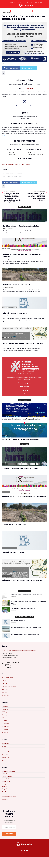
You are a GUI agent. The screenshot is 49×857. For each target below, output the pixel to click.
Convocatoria (24, 386)
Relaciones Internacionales (9, 796)
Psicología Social (6, 794)
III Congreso (5, 726)
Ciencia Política (6, 779)
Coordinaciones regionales (9, 686)
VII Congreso (5, 715)
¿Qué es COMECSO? (7, 678)
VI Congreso (5, 717)
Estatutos (4, 692)
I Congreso (5, 732)
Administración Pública (8, 771)
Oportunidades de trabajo (9, 754)
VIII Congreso (5, 712)
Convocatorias (6, 752)
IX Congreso (5, 709)
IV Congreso (5, 723)
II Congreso (5, 729)
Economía (4, 786)
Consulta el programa (24, 383)
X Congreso (5, 706)
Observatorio (5, 743)
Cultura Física (29, 88)
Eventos (4, 749)
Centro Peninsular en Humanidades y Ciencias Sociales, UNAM (19, 650)
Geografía (4, 789)
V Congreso (5, 720)
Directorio (4, 689)
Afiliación (4, 680)
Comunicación (7, 12)
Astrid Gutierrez (8, 64)
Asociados (4, 683)
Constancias (24, 390)
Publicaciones (5, 695)
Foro (3, 760)
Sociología (6, 11)
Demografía (5, 784)
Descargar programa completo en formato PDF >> (16, 164)
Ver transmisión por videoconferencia (24, 105)
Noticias (4, 746)
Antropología (38, 11)
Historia (14, 11)
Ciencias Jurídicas (7, 776)
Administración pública (25, 11)
